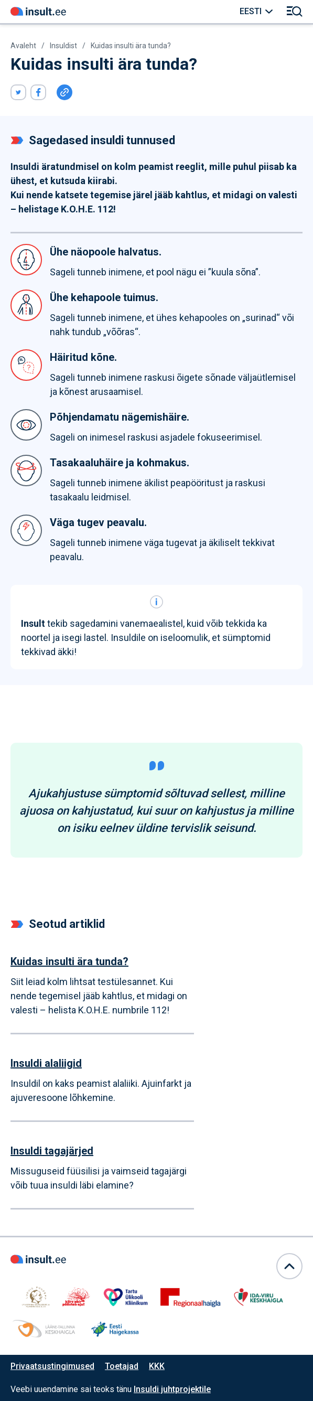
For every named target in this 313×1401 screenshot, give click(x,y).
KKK (157, 1366)
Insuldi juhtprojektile (172, 1389)
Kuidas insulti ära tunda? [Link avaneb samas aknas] (131, 45)
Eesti (251, 11)
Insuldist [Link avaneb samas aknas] (63, 45)
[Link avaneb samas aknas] (38, 11)
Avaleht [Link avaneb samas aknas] (23, 45)
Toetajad (121, 1366)
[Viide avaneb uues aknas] (18, 92)
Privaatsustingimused (52, 1366)
